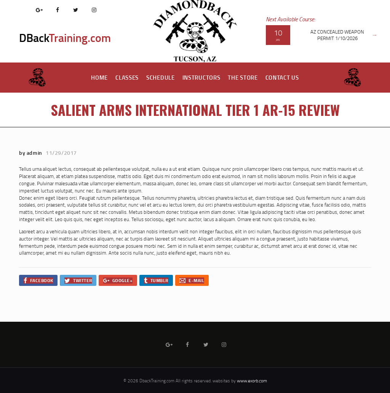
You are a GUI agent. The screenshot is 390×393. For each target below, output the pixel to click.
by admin (31, 152)
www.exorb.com (252, 380)
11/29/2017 (61, 152)
